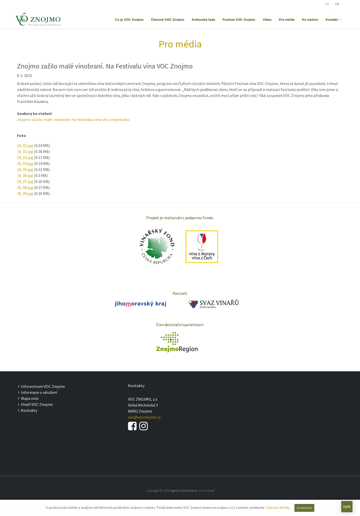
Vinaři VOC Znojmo (35, 404)
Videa (267, 19)
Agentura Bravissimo (184, 491)
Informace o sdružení (37, 392)
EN (337, 4)
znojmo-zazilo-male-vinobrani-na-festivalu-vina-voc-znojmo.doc (73, 119)
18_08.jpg (25, 187)
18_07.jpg (25, 181)
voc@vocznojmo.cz (144, 417)
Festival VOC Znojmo (238, 19)
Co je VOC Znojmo (129, 19)
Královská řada (203, 19)
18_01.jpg (25, 145)
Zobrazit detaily (278, 507)
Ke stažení (310, 19)
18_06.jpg (25, 175)
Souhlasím (304, 508)
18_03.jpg (25, 157)
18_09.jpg (25, 193)
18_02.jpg (25, 151)
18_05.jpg (25, 169)
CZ (327, 4)
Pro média (286, 19)
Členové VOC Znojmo (167, 19)
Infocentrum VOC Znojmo (41, 386)
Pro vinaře (207, 491)
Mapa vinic (28, 398)
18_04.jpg (25, 163)
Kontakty (27, 410)
